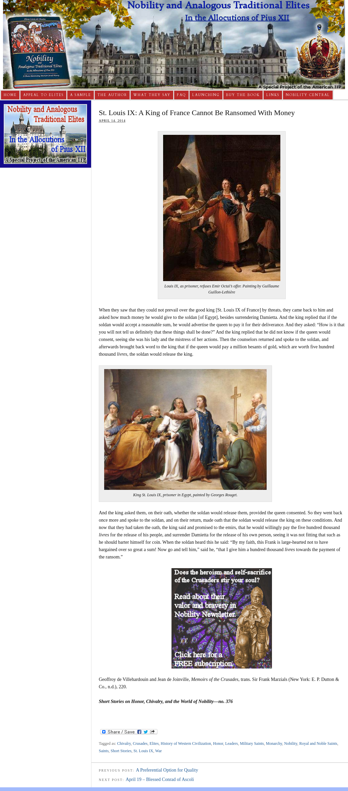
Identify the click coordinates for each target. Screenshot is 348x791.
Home (10, 95)
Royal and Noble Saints (318, 743)
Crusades (140, 743)
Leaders (231, 743)
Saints (104, 751)
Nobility (290, 743)
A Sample (80, 95)
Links (272, 95)
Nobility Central (308, 95)
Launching (206, 95)
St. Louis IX (143, 751)
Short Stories (121, 751)
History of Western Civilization (186, 743)
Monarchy (274, 743)
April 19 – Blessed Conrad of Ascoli (160, 779)
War (158, 751)
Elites (154, 743)
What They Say (151, 95)
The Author (112, 95)
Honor (218, 743)
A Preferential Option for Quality (167, 770)
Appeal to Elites (43, 95)
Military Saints (252, 743)
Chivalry (124, 743)
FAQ (181, 95)
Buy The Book (243, 95)
